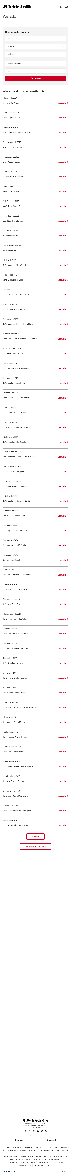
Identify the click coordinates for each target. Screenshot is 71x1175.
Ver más (35, 836)
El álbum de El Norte (39, 1159)
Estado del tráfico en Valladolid (20, 1159)
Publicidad (22, 1150)
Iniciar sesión (60, 6)
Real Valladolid (41, 1156)
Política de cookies (62, 1150)
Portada (9, 16)
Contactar (7, 1147)
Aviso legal (28, 1147)
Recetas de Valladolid (44, 1162)
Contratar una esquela (35, 846)
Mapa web (31, 1150)
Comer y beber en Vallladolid (57, 1156)
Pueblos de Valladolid (28, 1162)
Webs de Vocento (62, 1171)
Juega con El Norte (25, 1165)
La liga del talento (60, 1162)
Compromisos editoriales (46, 1150)
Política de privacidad (9, 1150)
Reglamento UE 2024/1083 (43, 1147)
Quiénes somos (18, 1147)
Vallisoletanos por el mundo (43, 1165)
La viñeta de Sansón (10, 1156)
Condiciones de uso (61, 1147)
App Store (19, 1140)
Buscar (35, 78)
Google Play (52, 1140)
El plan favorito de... (12, 1162)
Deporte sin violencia (26, 1156)
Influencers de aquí (54, 1159)
